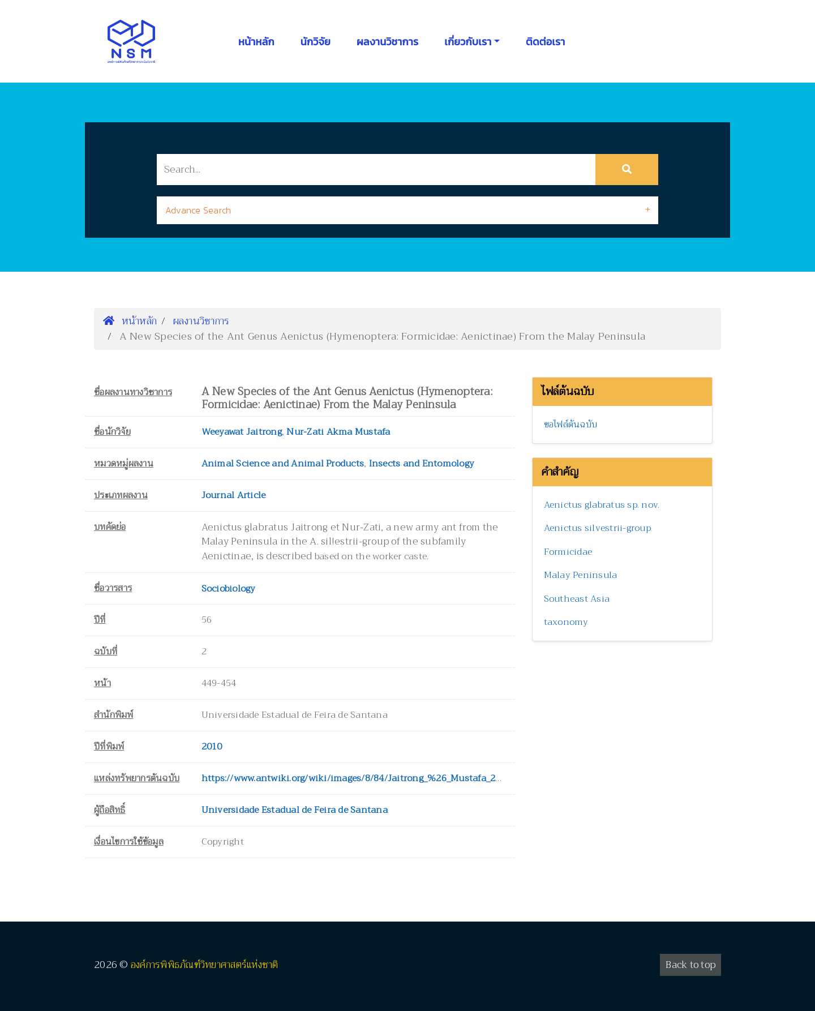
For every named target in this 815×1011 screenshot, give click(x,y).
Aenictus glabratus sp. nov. (602, 505)
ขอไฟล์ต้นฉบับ (571, 424)
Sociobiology (228, 589)
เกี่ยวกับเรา (467, 41)
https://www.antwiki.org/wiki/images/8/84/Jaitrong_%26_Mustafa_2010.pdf (364, 778)
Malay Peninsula (580, 575)
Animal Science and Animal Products (282, 464)
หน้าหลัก (256, 41)
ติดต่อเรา (545, 41)
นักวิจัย (316, 41)
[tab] (407, 210)
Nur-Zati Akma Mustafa (338, 432)
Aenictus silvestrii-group (597, 528)
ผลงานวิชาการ (387, 41)
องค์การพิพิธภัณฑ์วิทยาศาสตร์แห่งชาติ (204, 965)
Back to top (690, 965)
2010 (211, 747)
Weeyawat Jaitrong (241, 432)
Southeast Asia (577, 599)
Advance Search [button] (198, 210)
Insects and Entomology (422, 464)
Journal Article (233, 495)
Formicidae (568, 552)
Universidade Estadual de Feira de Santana (294, 810)
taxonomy (566, 622)
